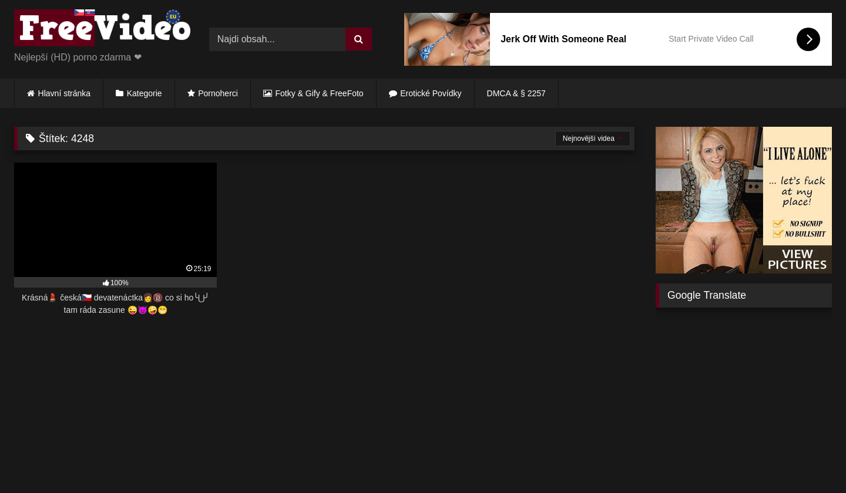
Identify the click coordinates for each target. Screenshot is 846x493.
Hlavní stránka (64, 93)
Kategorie (144, 93)
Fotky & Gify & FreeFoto (320, 93)
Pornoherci (218, 93)
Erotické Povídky (430, 93)
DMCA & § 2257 (516, 93)
